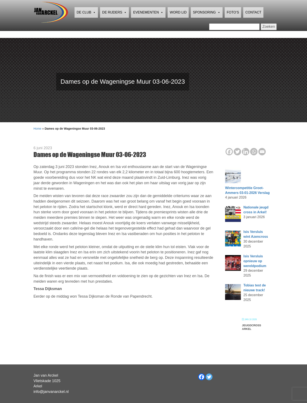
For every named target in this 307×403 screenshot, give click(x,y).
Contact (253, 20)
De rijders (114, 20)
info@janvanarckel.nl (51, 392)
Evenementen (148, 20)
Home (37, 128)
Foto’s (233, 20)
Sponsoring (206, 20)
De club (86, 20)
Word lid (178, 20)
